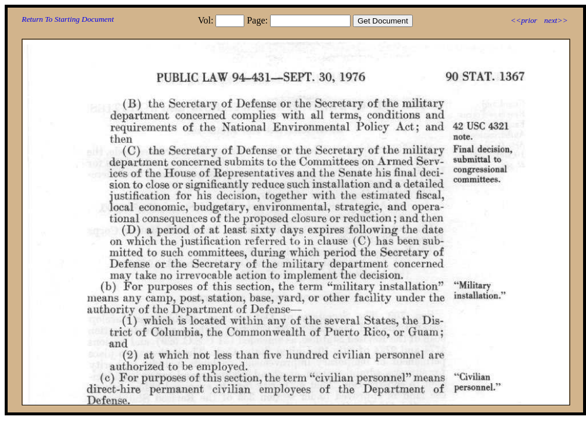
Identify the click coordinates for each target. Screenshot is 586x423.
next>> (556, 20)
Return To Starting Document (68, 19)
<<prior (523, 20)
